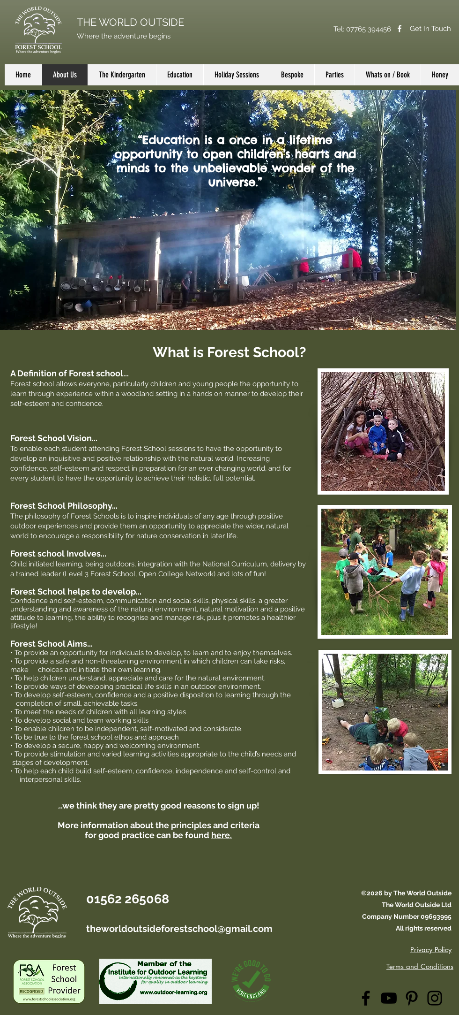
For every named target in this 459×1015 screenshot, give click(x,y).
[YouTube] (389, 998)
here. (221, 835)
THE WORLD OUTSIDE (130, 22)
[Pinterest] (412, 998)
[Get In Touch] (430, 28)
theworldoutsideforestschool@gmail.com (179, 928)
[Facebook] (399, 28)
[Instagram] (434, 998)
